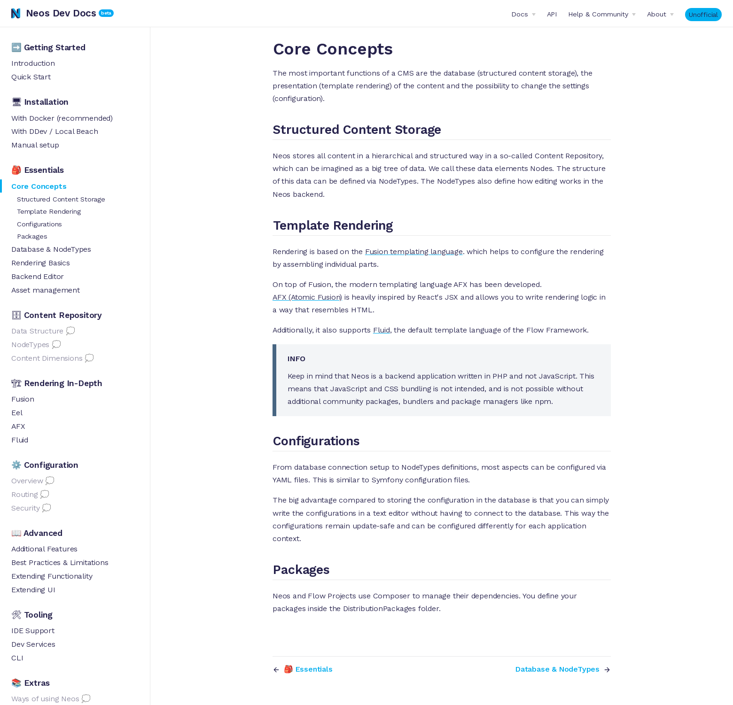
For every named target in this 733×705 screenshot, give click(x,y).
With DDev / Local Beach (54, 131)
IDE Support (33, 630)
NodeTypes (30, 344)
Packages (32, 236)
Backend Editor (37, 276)
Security (25, 508)
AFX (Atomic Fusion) (307, 297)
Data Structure (37, 330)
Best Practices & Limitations (59, 562)
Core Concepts (38, 186)
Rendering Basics (40, 262)
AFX (18, 426)
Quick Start (31, 76)
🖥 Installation (40, 102)
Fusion (22, 399)
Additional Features (44, 548)
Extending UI (33, 589)
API (552, 14)
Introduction (33, 63)
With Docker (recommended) (62, 118)
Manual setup (35, 144)
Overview (27, 480)
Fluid (19, 439)
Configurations (39, 224)
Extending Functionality (51, 576)
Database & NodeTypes (51, 249)
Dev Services (33, 644)
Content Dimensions (46, 358)
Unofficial (703, 14)
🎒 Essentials (37, 170)
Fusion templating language (414, 251)
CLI (17, 657)
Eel (16, 412)
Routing (24, 494)
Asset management (45, 290)
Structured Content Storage (61, 199)
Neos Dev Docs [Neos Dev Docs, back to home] (53, 13)
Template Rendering (48, 211)
